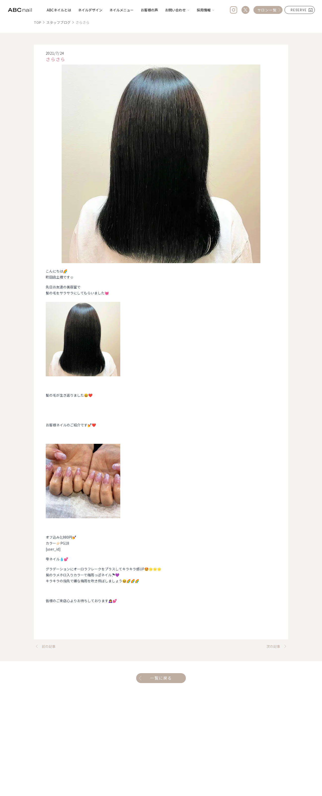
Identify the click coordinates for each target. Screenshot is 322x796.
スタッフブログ (58, 22)
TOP (37, 22)
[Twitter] (245, 10)
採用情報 (206, 9)
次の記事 (277, 646)
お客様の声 (149, 9)
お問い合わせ (177, 9)
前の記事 (45, 646)
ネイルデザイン (90, 9)
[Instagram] (234, 10)
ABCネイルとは (59, 9)
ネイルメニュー (121, 9)
